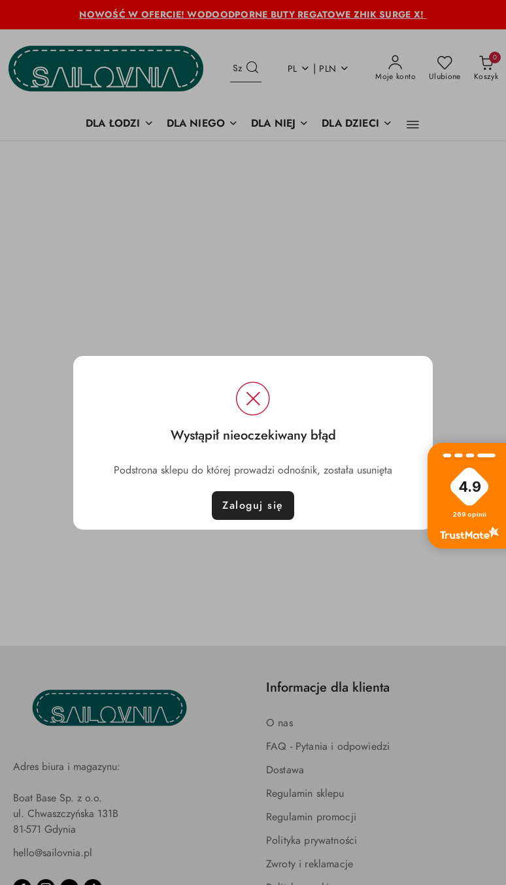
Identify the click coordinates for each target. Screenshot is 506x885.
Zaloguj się (253, 505)
